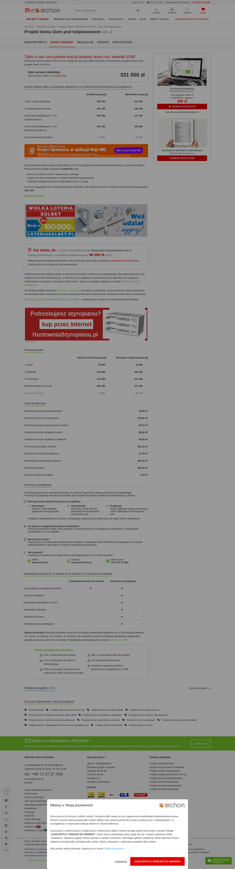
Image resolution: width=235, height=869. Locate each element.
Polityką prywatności (114, 848)
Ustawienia (121, 861)
